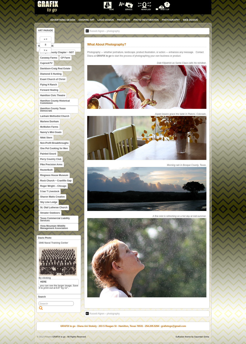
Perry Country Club (50, 159)
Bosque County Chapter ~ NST (57, 52)
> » (45, 50)
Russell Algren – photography (103, 30)
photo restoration (146, 20)
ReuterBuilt (46, 170)
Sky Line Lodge (48, 202)
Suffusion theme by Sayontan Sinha (192, 337)
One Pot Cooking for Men (54, 148)
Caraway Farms (48, 57)
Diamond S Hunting (51, 74)
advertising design (62, 20)
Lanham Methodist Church (54, 116)
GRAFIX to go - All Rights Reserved (69, 337)
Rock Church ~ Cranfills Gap (55, 180)
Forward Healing (49, 90)
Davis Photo (44, 238)
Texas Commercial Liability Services (55, 219)
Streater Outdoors (50, 213)
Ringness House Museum (54, 175)
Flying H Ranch (48, 84)
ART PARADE (45, 30)
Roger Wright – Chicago (53, 186)
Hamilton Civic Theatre (52, 95)
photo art (123, 20)
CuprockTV (46, 63)
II (45, 44)
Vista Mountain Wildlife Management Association (54, 227)
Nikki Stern (46, 137)
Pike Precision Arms (51, 164)
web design (190, 20)
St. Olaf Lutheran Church (53, 207)
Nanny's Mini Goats (51, 132)
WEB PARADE (46, 46)
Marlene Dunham (49, 121)
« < (45, 39)
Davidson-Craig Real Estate (55, 68)
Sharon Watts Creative (52, 196)
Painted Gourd (48, 153)
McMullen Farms (49, 127)
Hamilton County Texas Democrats (53, 109)
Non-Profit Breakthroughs (54, 143)
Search (42, 296)
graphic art (86, 20)
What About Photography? (106, 44)
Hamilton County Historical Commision (55, 101)
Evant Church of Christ (52, 79)
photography (171, 20)
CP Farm (65, 57)
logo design (105, 20)
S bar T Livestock (49, 191)
